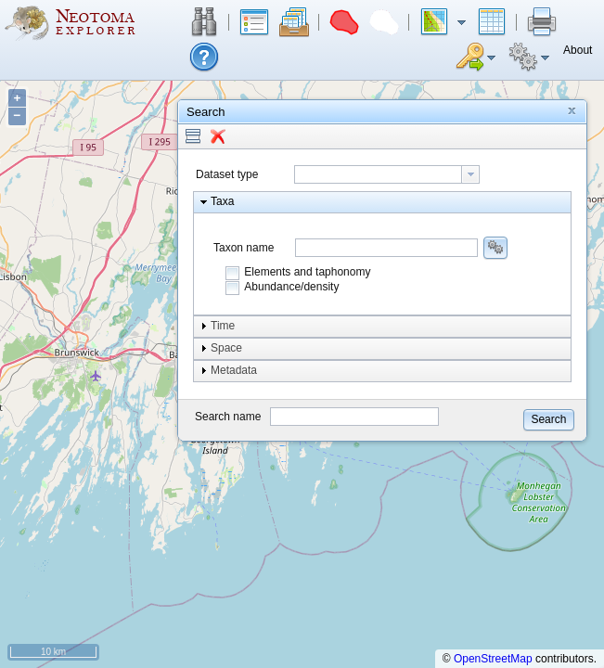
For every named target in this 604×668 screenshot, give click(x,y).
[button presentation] (470, 174)
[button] (204, 22)
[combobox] (387, 174)
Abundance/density (291, 286)
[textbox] (378, 174)
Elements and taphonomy (307, 271)
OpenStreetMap (493, 658)
